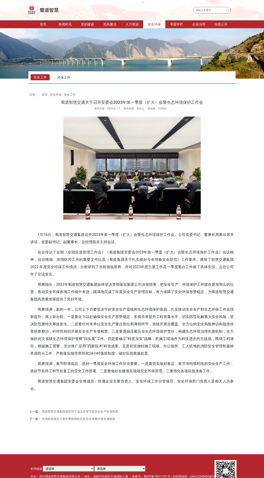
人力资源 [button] (132, 24)
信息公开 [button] (221, 24)
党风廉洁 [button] (109, 24)
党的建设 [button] (87, 24)
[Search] (212, 10)
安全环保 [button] (154, 24)
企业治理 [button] (198, 24)
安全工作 (40, 77)
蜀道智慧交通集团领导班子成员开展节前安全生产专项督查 (80, 411)
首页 (47, 24)
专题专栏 (176, 24)
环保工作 (63, 77)
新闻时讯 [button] (65, 24)
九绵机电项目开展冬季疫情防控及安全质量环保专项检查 (78, 419)
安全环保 (56, 94)
